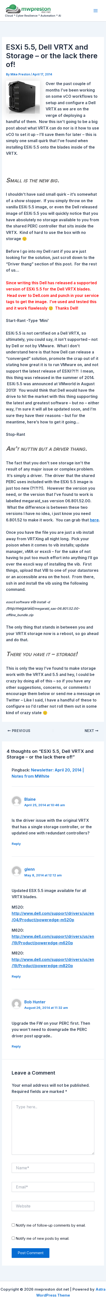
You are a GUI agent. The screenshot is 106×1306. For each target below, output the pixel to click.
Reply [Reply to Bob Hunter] (16, 1046)
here (94, 520)
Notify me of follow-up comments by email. (51, 1225)
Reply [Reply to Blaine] (16, 844)
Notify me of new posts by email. (42, 1238)
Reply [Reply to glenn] (16, 976)
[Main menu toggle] (95, 10)
